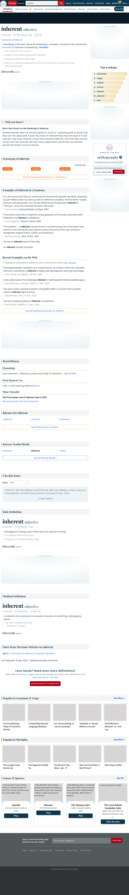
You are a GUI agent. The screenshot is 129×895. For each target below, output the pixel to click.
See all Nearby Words (44, 457)
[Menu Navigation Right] (126, 9)
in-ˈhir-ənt (21, 526)
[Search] (45, 3)
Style (4, 482)
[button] (106, 9)
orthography (108, 157)
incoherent (64, 419)
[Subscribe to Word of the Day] (103, 172)
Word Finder (99, 3)
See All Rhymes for (44, 427)
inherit (62, 450)
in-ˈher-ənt (20, 35)
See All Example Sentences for (44, 310)
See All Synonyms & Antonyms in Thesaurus (44, 177)
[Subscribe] (116, 840)
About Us (33, 850)
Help (25, 850)
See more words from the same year (20, 401)
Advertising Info (46, 850)
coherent (35, 419)
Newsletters (116, 3)
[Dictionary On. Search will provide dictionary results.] (16, 3)
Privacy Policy (72, 850)
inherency (7, 450)
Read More (72, 263)
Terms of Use (85, 850)
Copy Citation (45, 498)
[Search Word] (61, 3)
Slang (108, 3)
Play (16, 815)
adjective (30, 29)
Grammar (89, 3)
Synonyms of (11, 39)
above (36, 385)
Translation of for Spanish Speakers (32, 653)
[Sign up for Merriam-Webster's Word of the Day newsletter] (81, 840)
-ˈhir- (38, 35)
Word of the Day (78, 3)
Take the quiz (113, 821)
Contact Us (60, 850)
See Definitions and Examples (109, 162)
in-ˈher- (35, 611)
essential (9, 47)
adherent (8, 419)
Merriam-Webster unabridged (45, 684)
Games (68, 3)
